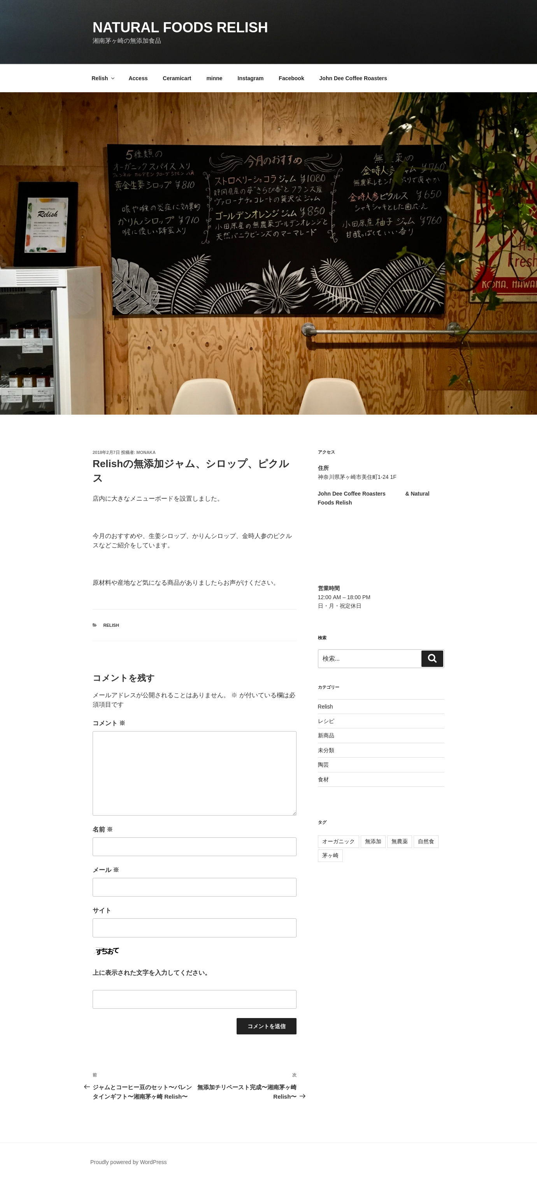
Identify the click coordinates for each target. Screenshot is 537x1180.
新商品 (326, 735)
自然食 (426, 841)
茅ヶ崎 (330, 855)
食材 (323, 779)
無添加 (373, 841)
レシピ (326, 721)
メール (106, 870)
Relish (104, 78)
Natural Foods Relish (180, 27)
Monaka (146, 452)
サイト (102, 910)
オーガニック (338, 841)
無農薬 (399, 841)
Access (137, 78)
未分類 (326, 750)
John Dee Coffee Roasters (353, 78)
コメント (109, 723)
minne (214, 78)
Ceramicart (177, 78)
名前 (103, 829)
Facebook (291, 78)
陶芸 (323, 764)
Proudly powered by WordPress (128, 1162)
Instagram (251, 78)
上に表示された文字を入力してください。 (152, 972)
